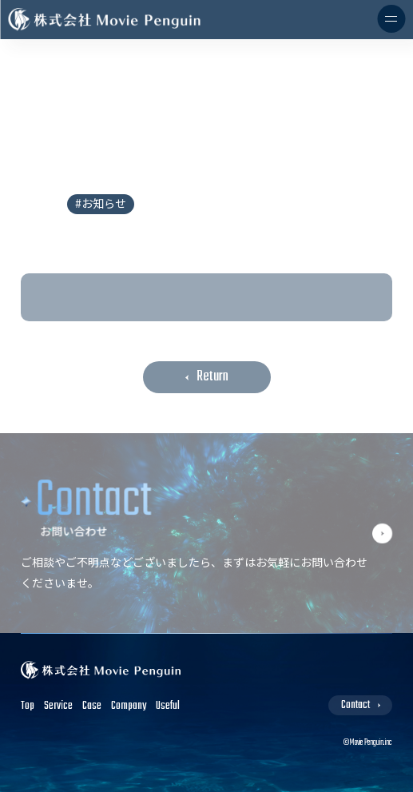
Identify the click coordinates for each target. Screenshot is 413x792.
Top (27, 706)
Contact (355, 705)
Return (212, 376)
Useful (168, 706)
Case (91, 706)
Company (128, 706)
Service (58, 706)
